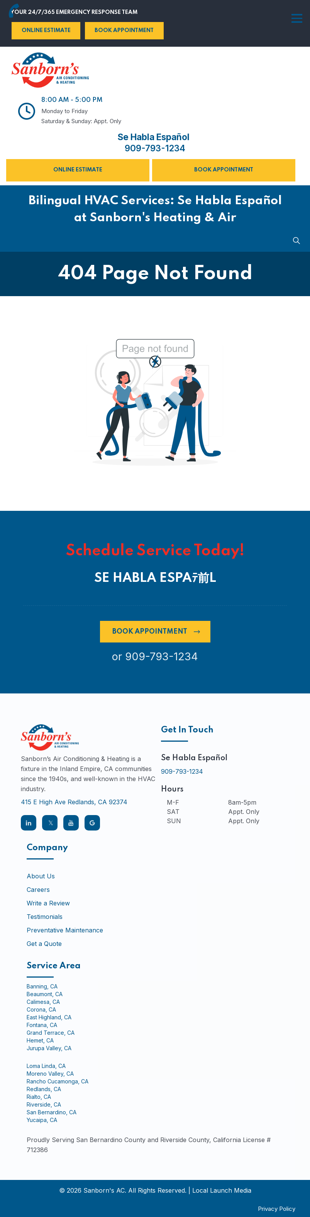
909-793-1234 (155, 148)
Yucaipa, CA (42, 1120)
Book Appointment (124, 30)
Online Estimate (46, 30)
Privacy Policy (276, 1208)
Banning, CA (42, 986)
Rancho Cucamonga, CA (57, 1081)
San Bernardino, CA (51, 1112)
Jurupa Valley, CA (49, 1048)
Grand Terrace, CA (51, 1032)
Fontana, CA (42, 1025)
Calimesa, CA (43, 1001)
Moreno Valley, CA (50, 1073)
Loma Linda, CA (46, 1066)
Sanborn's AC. (104, 1190)
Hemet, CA (40, 1040)
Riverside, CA (44, 1104)
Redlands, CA (44, 1089)
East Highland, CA (49, 1017)
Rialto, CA (39, 1096)
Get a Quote (44, 943)
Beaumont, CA (45, 994)
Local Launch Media (221, 1190)
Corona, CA (41, 1009)
